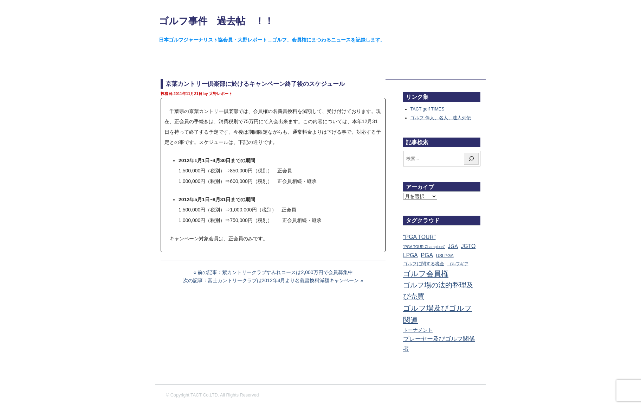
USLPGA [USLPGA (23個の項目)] (445, 255)
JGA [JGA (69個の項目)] (453, 246)
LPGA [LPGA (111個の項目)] (410, 255)
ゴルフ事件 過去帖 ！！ (216, 20)
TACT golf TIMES (427, 109)
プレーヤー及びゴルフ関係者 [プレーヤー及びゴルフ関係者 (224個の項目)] (439, 343)
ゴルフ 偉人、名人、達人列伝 (440, 117)
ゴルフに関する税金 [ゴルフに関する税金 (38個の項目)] (423, 263)
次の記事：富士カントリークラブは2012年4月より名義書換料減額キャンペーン (271, 280)
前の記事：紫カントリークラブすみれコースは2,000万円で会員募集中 (275, 272)
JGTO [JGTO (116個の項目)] (468, 246)
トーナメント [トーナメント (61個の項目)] (418, 330)
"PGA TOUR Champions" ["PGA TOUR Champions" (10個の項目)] (424, 247)
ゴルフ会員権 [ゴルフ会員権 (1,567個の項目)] (425, 273)
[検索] (471, 159)
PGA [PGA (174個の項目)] (427, 255)
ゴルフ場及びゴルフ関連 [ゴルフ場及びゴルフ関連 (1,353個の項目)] (437, 314)
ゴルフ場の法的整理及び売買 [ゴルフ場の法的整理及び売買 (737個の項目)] (438, 290)
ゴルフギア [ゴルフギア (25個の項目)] (457, 263)
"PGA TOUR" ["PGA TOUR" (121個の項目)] (419, 237)
